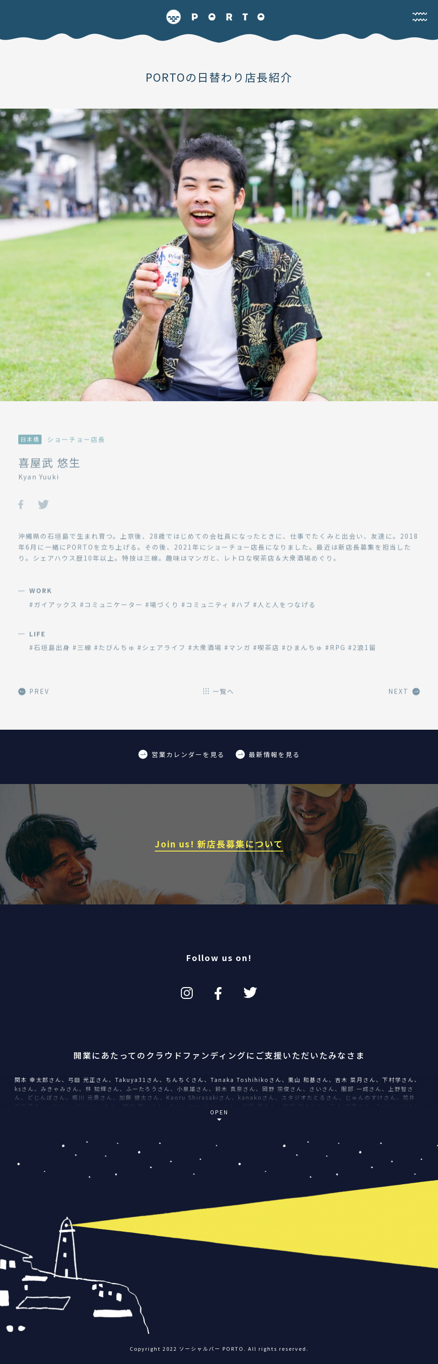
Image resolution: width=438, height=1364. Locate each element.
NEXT (404, 695)
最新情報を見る (268, 754)
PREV (33, 695)
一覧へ (218, 695)
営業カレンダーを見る (181, 754)
